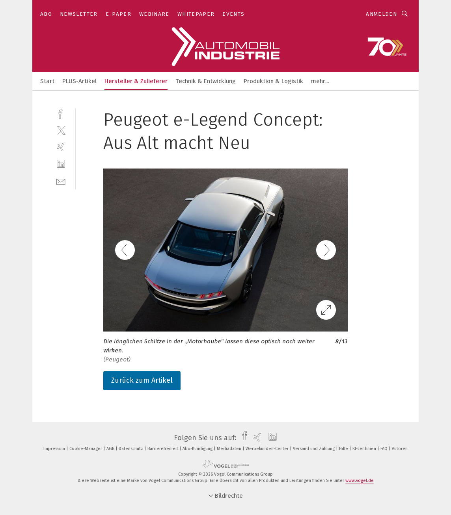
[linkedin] (61, 164)
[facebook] (61, 113)
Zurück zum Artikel (142, 380)
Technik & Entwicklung (205, 81)
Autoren (400, 448)
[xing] (61, 147)
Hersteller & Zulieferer (136, 81)
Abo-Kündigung (198, 448)
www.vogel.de (359, 480)
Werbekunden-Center (268, 448)
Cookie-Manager (86, 448)
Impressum (54, 448)
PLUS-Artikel (79, 81)
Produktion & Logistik (273, 81)
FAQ (384, 448)
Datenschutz (131, 448)
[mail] (61, 181)
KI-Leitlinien (364, 448)
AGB (111, 448)
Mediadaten (229, 448)
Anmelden (381, 14)
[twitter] (61, 130)
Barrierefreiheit (163, 448)
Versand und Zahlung (314, 448)
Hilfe (344, 448)
